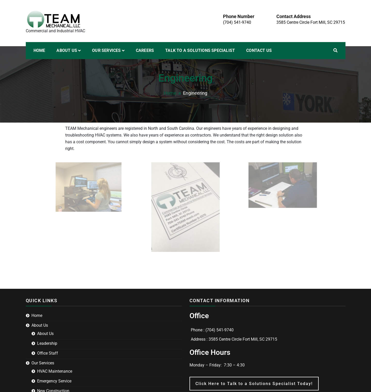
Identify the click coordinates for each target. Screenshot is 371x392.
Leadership (47, 343)
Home (39, 50)
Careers (145, 50)
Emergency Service (54, 381)
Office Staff (47, 353)
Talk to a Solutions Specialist (200, 50)
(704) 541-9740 (237, 22)
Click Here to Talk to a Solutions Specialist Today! (254, 383)
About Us (66, 50)
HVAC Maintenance (54, 371)
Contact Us (259, 50)
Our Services (106, 50)
